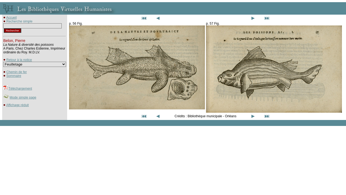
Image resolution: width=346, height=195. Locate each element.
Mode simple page (23, 97)
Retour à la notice (19, 60)
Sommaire (13, 76)
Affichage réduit (17, 105)
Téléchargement (20, 88)
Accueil (11, 18)
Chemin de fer (16, 72)
